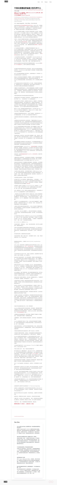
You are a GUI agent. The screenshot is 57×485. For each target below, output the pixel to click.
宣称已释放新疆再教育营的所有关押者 (26, 25)
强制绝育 (35, 44)
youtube (33, 353)
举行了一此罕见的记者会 (29, 246)
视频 (37, 353)
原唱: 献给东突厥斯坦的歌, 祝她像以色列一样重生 (26, 436)
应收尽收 (28, 183)
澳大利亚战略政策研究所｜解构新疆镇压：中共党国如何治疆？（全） (28, 467)
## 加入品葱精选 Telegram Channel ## (22, 15)
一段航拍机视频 (33, 146)
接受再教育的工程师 (21, 457)
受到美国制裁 (24, 41)
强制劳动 (40, 44)
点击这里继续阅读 (20, 312)
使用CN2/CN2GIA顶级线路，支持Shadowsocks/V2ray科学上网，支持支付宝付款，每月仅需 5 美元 (28, 13)
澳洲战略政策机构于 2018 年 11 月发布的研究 (29, 154)
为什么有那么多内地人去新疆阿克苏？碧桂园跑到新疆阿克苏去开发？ (28, 427)
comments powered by (19, 416)
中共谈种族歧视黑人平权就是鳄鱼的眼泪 (25, 447)
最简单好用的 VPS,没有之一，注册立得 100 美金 (24, 403)
